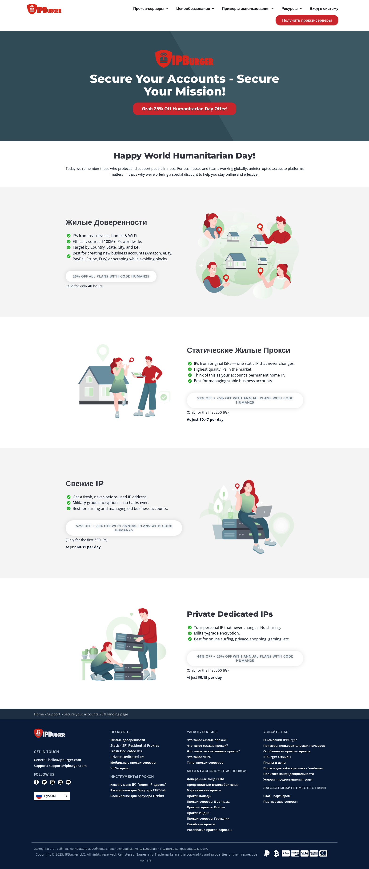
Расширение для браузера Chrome (138, 790)
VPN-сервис (119, 768)
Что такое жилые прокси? (207, 740)
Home (39, 714)
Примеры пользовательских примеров (294, 746)
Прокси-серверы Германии (208, 819)
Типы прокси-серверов (205, 763)
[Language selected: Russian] (52, 796)
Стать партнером (276, 796)
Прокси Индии (198, 813)
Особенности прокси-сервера (286, 751)
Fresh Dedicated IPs (126, 751)
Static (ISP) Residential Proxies (134, 746)
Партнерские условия (280, 802)
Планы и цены (274, 763)
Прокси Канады (199, 796)
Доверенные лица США (205, 779)
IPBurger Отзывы (277, 757)
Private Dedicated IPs (127, 757)
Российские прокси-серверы (209, 830)
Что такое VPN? (199, 757)
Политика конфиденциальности (288, 774)
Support (53, 714)
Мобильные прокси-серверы (133, 763)
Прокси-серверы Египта (206, 807)
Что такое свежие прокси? (207, 746)
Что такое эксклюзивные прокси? (213, 751)
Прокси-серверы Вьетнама (208, 802)
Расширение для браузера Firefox (137, 796)
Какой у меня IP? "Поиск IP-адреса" (138, 785)
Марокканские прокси (204, 790)
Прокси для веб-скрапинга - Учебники (293, 768)
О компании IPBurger (280, 740)
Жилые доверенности (127, 740)
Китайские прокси (201, 824)
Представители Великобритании (213, 785)
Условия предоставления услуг (288, 780)
